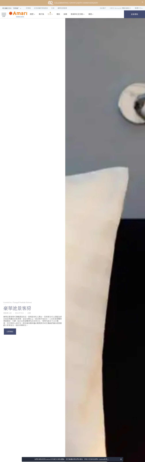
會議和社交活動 (77, 14)
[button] (11, 8)
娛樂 (65, 14)
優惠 (90, 14)
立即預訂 (9, 331)
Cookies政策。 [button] (104, 459)
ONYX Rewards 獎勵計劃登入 (120, 8)
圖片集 (41, 14)
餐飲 (58, 14)
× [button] (121, 459)
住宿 (49, 14)
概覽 (32, 14)
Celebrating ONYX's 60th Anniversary (73, 3)
